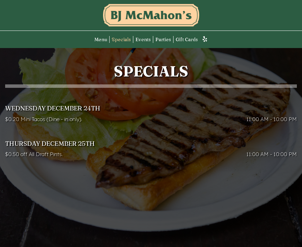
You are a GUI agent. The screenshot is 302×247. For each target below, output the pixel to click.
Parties (163, 39)
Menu (100, 39)
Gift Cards (187, 39)
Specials (121, 39)
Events (143, 39)
